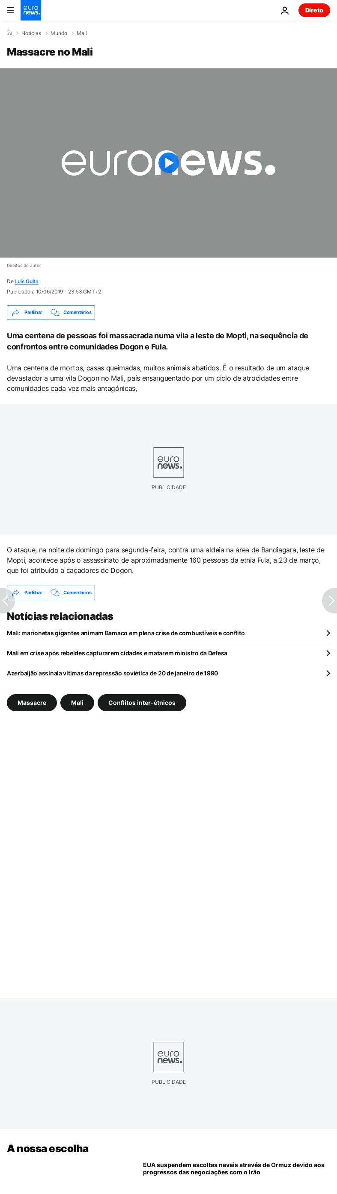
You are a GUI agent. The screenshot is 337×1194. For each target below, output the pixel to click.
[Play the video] (168, 163)
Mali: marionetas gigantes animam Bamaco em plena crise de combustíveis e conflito (126, 633)
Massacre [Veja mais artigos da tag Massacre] (32, 702)
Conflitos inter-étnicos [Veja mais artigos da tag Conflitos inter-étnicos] (142, 702)
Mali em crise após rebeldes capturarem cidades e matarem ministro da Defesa (117, 653)
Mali (82, 33)
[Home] (9, 33)
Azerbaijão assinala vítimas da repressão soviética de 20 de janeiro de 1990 (112, 673)
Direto (314, 10)
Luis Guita (27, 281)
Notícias (31, 33)
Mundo (59, 33)
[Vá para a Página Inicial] (31, 10)
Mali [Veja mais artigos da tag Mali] (77, 702)
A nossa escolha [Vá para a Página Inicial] (48, 1148)
